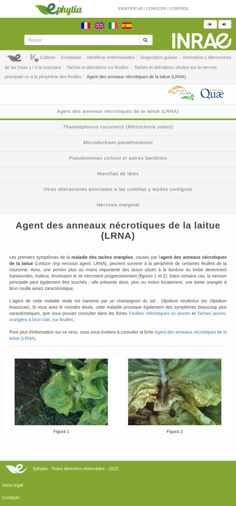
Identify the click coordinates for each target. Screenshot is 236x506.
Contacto (11, 497)
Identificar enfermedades (111, 57)
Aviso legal (12, 485)
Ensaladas (71, 57)
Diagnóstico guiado (158, 57)
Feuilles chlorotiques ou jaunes (159, 313)
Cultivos (42, 57)
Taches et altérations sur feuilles (97, 67)
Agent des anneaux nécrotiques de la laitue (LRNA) (136, 76)
